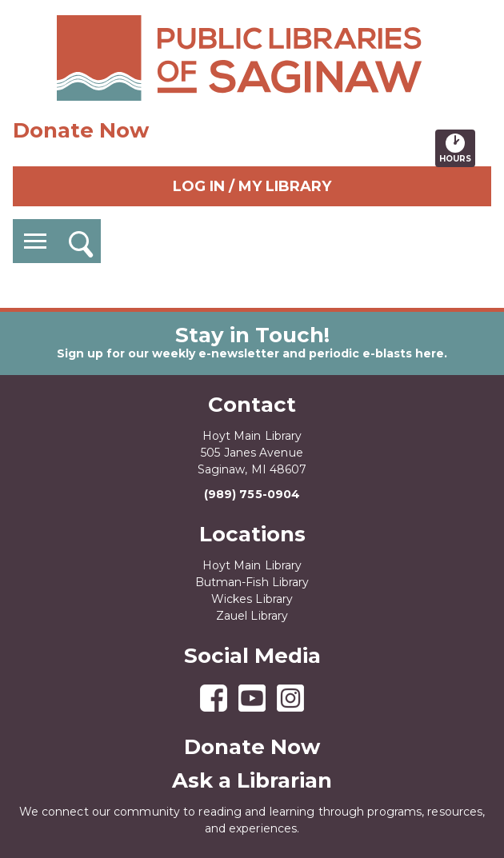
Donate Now (81, 130)
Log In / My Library (252, 186)
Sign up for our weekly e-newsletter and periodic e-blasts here (250, 353)
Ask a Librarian (252, 780)
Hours (457, 148)
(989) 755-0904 (252, 494)
